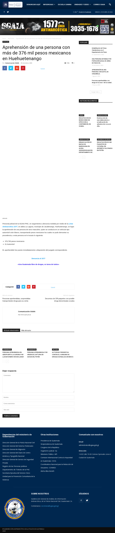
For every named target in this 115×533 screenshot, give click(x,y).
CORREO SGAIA (99, 4)
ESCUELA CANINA (64, 4)
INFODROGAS (49, 4)
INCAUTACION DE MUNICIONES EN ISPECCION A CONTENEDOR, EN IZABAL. (85, 122)
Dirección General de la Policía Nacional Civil (18, 443)
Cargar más (95, 92)
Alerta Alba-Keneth (47, 471)
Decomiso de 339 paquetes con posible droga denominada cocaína (59, 300)
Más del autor (26, 330)
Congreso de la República (50, 447)
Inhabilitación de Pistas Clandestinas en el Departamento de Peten (99, 50)
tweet (43, 69)
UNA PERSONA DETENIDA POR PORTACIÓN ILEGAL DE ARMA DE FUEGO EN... (101, 61)
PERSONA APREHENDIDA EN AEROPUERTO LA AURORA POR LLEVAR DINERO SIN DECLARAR (13, 354)
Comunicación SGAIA (12, 63)
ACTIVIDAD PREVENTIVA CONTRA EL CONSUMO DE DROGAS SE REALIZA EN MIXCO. (63, 354)
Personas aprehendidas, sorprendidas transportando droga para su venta (16, 300)
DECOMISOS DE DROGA (104, 139)
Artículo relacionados (11, 330)
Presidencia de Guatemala (50, 441)
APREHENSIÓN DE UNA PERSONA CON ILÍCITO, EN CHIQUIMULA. (100, 72)
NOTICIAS (5, 42)
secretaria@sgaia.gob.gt (50, 506)
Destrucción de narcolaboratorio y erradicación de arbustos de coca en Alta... (104, 122)
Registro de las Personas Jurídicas (14, 466)
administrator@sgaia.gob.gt (89, 445)
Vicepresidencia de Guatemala (51, 444)
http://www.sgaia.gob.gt (24, 314)
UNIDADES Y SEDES (82, 4)
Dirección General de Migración (13, 449)
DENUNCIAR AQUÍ (33, 4)
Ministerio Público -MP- (49, 454)
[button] (110, 4)
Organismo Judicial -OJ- (49, 451)
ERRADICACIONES (102, 115)
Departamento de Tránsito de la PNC (16, 470)
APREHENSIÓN (7, 349)
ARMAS (82, 115)
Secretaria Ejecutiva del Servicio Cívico (16, 473)
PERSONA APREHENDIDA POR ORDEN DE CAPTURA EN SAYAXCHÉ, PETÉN (37, 354)
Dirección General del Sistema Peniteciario (17, 446)
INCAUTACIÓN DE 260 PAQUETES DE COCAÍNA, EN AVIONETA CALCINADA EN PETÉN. (104, 146)
